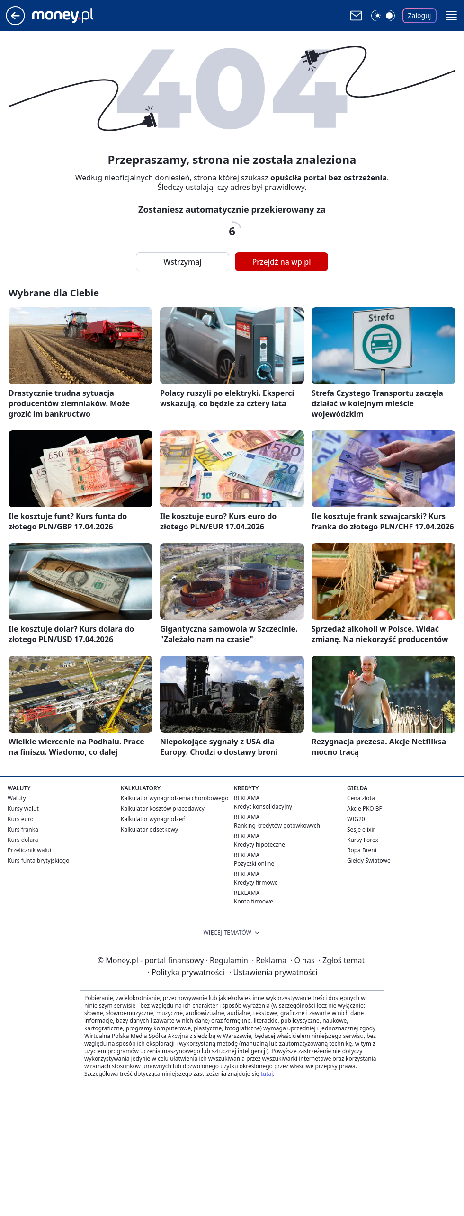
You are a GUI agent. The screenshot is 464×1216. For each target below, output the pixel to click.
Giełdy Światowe (369, 861)
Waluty (17, 798)
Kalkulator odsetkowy (149, 829)
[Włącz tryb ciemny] (383, 15)
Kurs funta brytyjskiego (38, 861)
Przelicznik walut (30, 850)
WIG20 (356, 819)
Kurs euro (21, 819)
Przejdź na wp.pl (281, 262)
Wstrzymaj (182, 262)
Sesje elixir (361, 829)
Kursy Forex (362, 840)
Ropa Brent (362, 850)
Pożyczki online (254, 863)
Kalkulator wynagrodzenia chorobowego (174, 798)
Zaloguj (419, 15)
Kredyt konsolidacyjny (263, 807)
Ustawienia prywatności (273, 972)
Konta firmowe (253, 901)
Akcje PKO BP (365, 809)
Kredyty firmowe (256, 882)
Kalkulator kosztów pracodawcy (163, 809)
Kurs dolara (23, 840)
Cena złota (361, 798)
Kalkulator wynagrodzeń (153, 819)
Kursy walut (23, 809)
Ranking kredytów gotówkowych (277, 826)
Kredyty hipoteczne (259, 844)
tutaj (266, 1074)
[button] (451, 15)
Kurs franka (23, 829)
